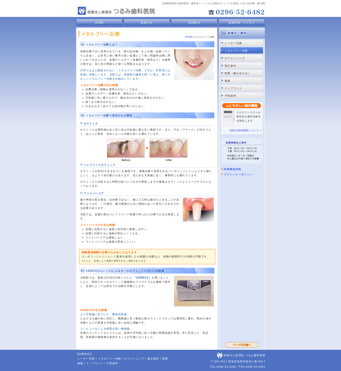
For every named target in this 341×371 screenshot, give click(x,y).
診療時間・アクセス (242, 22)
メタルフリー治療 (109, 358)
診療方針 (147, 22)
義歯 (227, 80)
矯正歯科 (230, 65)
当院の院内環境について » (245, 130)
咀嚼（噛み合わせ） (238, 73)
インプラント (233, 88)
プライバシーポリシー (238, 174)
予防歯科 (230, 95)
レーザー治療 (233, 43)
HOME (99, 22)
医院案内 (194, 22)
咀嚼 (165, 358)
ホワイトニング (235, 58)
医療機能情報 (232, 169)
